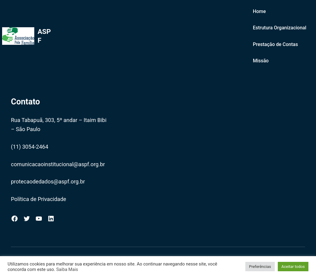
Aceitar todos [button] (293, 266)
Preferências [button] (260, 266)
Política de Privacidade (38, 199)
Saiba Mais (67, 269)
